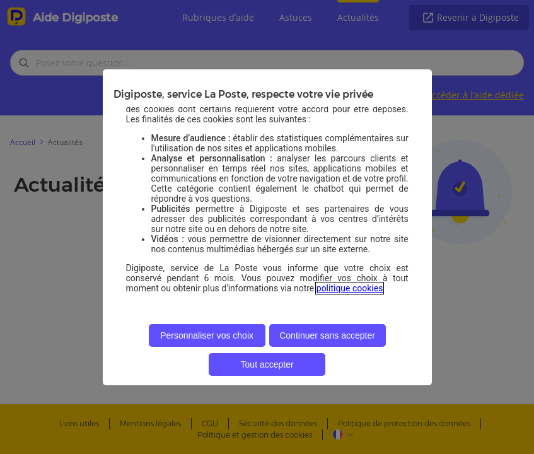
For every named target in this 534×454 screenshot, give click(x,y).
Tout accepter (267, 364)
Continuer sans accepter (327, 335)
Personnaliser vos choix (206, 335)
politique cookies (349, 288)
